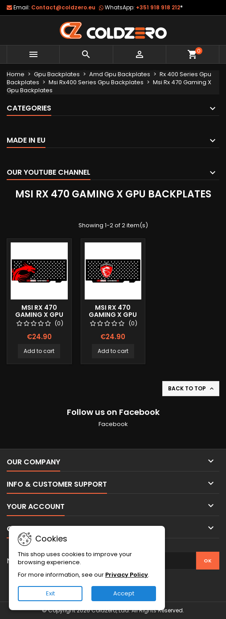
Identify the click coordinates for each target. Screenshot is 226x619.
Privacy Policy (126, 574)
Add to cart (39, 351)
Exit (50, 593)
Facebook (113, 424)
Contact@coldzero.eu (63, 7)
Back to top (191, 389)
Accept (123, 593)
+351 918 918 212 (159, 7)
